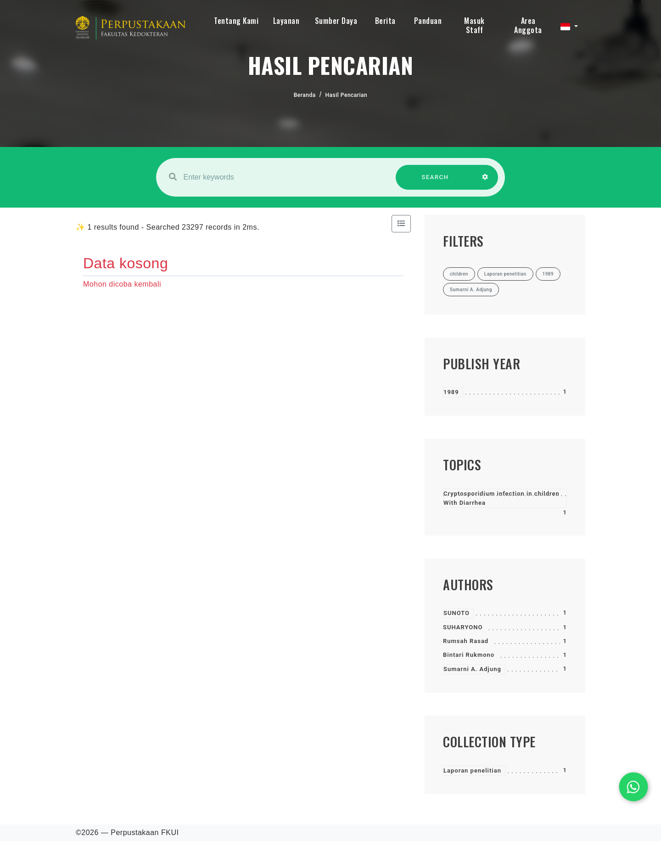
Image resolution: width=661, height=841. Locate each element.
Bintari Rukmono (468, 654)
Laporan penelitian (472, 770)
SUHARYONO (462, 627)
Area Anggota (528, 25)
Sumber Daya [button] (336, 20)
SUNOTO (456, 613)
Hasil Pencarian (346, 95)
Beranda (305, 95)
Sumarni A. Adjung (472, 669)
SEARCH (435, 182)
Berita (385, 20)
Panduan (428, 20)
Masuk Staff (474, 25)
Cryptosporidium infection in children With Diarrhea (501, 498)
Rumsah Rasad (465, 641)
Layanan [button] (286, 20)
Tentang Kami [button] (236, 20)
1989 (451, 392)
